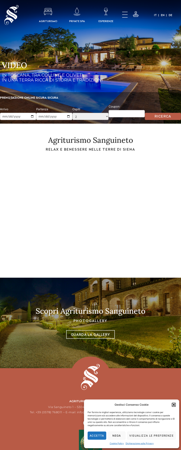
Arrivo (4, 109)
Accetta (97, 435)
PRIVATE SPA (77, 21)
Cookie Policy (117, 443)
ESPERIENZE (105, 21)
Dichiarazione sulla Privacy (140, 443)
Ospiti (76, 109)
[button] (174, 405)
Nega (116, 435)
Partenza (42, 109)
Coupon (114, 106)
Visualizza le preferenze (151, 435)
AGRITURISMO (48, 21)
